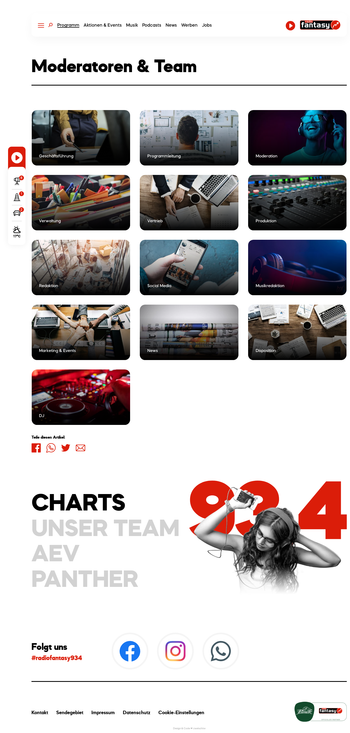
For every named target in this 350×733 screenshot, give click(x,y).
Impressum (103, 712)
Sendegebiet (69, 712)
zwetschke (199, 728)
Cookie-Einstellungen (181, 712)
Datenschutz (136, 712)
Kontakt (39, 712)
